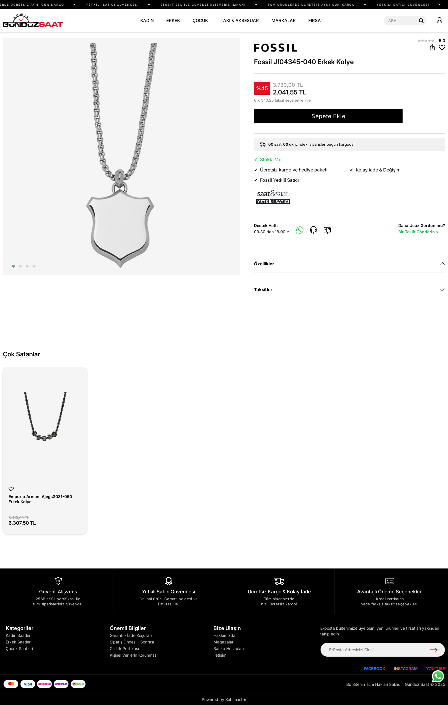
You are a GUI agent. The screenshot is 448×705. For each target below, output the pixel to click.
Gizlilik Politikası (124, 648)
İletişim (219, 655)
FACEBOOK (374, 668)
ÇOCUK (200, 20)
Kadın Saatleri (18, 635)
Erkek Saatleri (18, 641)
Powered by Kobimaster (224, 699)
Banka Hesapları (228, 648)
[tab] (349, 263)
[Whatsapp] (300, 230)
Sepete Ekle (328, 116)
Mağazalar (223, 641)
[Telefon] (313, 230)
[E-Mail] (327, 230)
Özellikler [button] (264, 263)
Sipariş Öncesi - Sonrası (132, 641)
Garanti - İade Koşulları (131, 635)
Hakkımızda (224, 635)
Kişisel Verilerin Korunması (133, 655)
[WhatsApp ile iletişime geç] (438, 676)
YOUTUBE (435, 668)
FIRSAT (315, 20)
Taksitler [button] (263, 289)
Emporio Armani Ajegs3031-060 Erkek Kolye (40, 499)
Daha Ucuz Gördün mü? (421, 229)
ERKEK (173, 20)
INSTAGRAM (406, 668)
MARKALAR (283, 20)
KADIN (147, 20)
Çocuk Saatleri (19, 648)
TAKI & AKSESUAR (240, 20)
